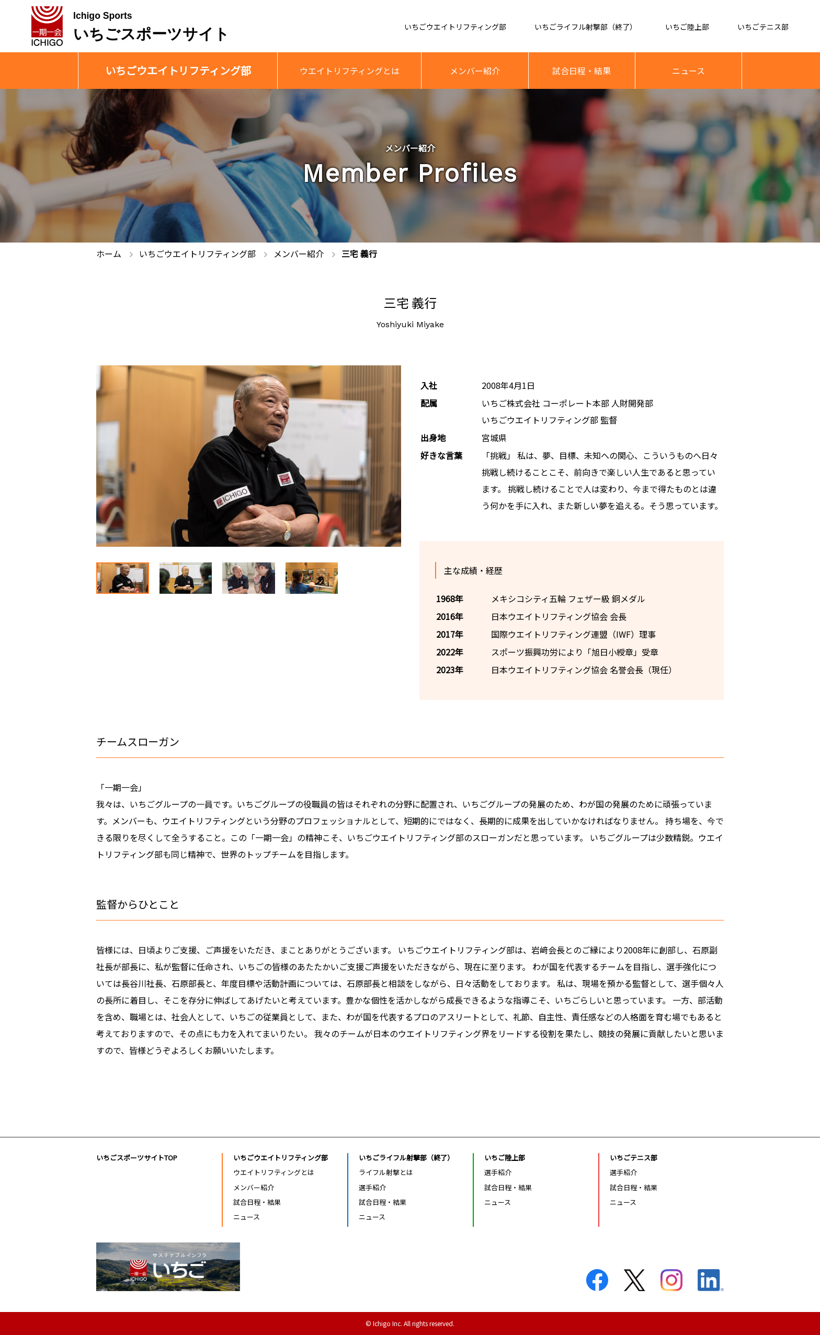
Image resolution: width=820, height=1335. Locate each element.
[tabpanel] (248, 456)
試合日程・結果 (581, 70)
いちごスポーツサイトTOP (136, 1158)
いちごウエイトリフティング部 (419, 26)
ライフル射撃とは (386, 1172)
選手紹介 (372, 1187)
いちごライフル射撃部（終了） (564, 26)
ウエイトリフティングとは (350, 70)
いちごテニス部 (759, 26)
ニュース (688, 70)
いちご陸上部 (677, 26)
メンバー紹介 (475, 70)
